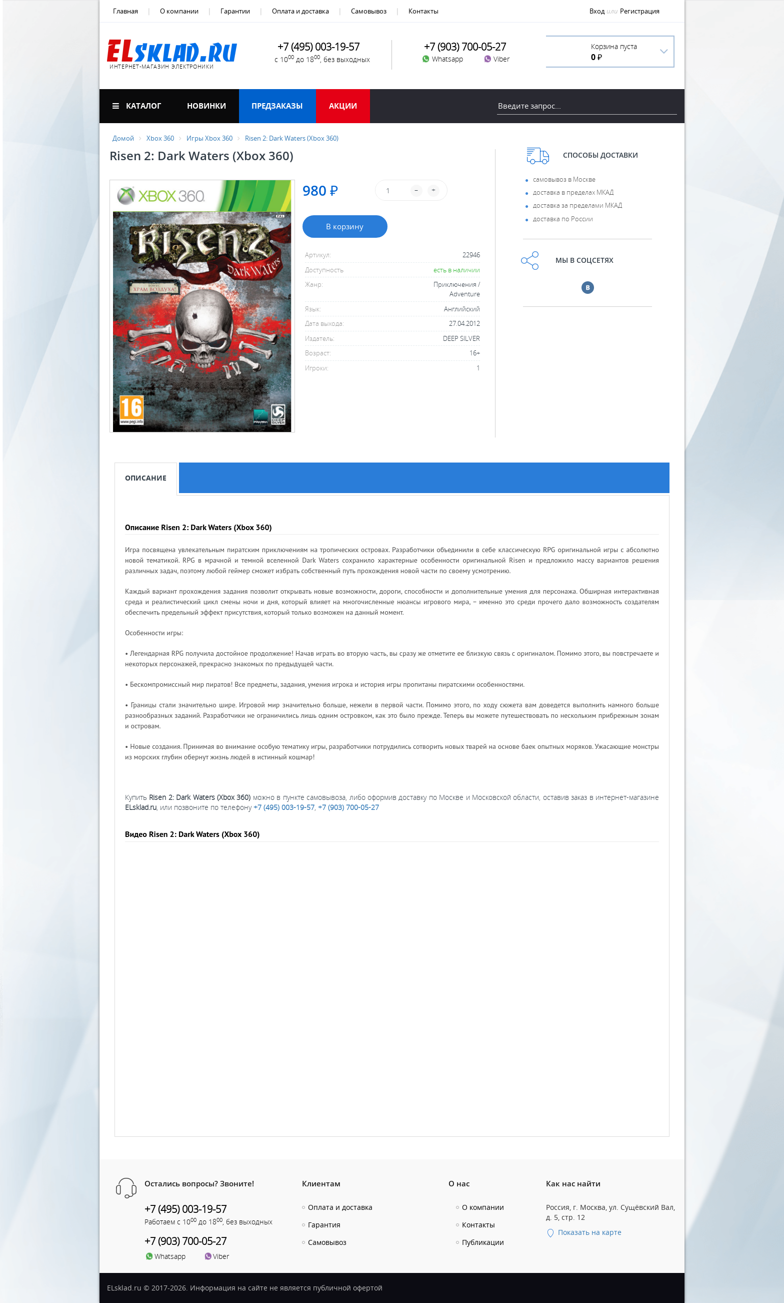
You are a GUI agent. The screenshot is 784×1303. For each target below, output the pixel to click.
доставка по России (563, 218)
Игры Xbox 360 (209, 138)
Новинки (206, 106)
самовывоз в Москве (564, 179)
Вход (597, 11)
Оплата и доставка (300, 11)
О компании (179, 11)
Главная (125, 11)
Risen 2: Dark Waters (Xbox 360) (291, 138)
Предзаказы (277, 106)
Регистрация (640, 11)
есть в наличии (457, 269)
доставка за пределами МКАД (577, 205)
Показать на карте (584, 1232)
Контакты (423, 11)
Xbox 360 (160, 138)
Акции (343, 106)
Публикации (483, 1242)
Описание (145, 478)
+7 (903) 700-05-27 (348, 807)
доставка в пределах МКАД (573, 192)
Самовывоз (368, 11)
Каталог (136, 106)
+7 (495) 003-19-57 (284, 807)
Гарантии (235, 11)
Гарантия (324, 1224)
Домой (123, 138)
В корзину (345, 226)
